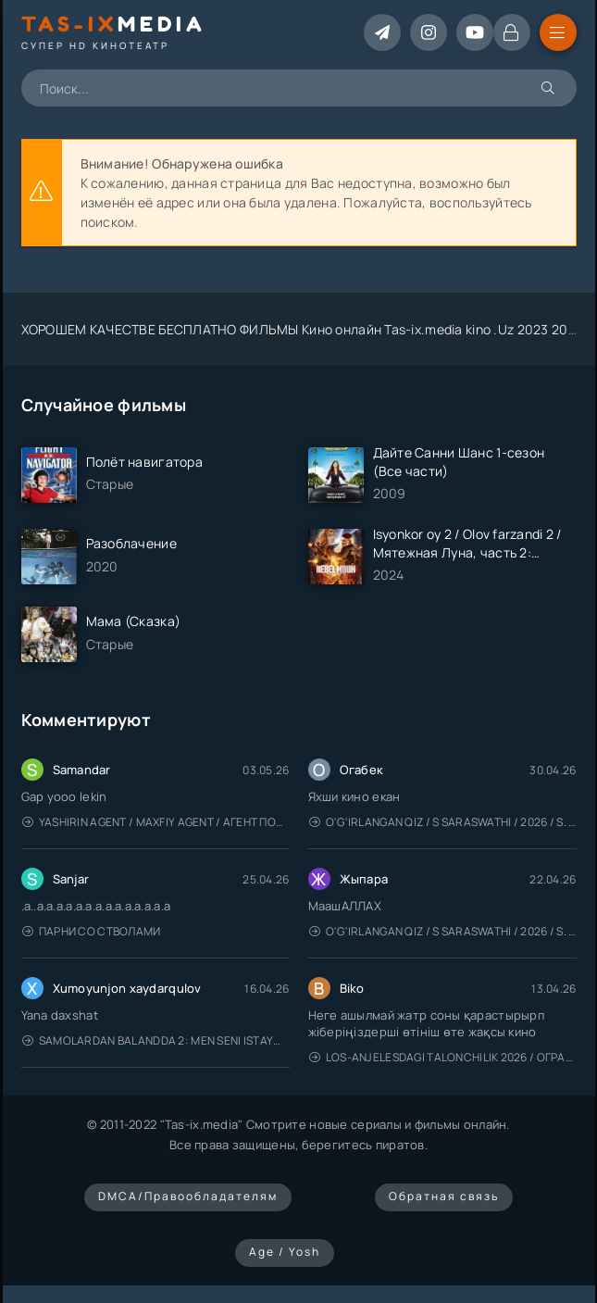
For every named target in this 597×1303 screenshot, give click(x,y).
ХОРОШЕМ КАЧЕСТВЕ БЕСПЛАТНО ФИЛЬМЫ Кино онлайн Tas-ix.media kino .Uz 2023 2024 (302, 329)
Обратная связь (444, 1196)
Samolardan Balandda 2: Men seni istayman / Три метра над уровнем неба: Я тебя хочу (156, 1040)
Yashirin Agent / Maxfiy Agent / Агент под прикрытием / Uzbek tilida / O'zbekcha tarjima (156, 822)
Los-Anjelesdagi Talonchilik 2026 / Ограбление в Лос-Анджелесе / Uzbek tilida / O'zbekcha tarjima (443, 1057)
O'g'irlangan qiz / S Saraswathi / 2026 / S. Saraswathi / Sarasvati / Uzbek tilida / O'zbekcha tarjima (443, 822)
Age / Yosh (284, 1251)
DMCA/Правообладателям (188, 1196)
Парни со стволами (91, 931)
